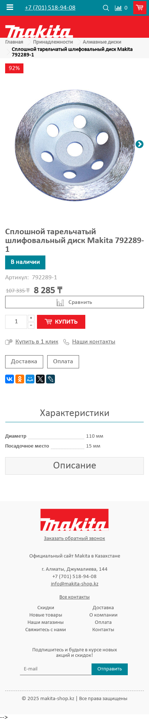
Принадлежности (53, 42)
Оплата (63, 361)
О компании (103, 615)
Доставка (24, 361)
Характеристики (74, 413)
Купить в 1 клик (31, 342)
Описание (74, 466)
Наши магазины (45, 622)
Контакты (103, 630)
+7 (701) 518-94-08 (50, 8)
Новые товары (45, 615)
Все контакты (74, 597)
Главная (14, 42)
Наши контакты (89, 342)
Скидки (45, 608)
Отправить (109, 669)
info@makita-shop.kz (74, 584)
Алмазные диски (102, 42)
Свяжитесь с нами (45, 630)
